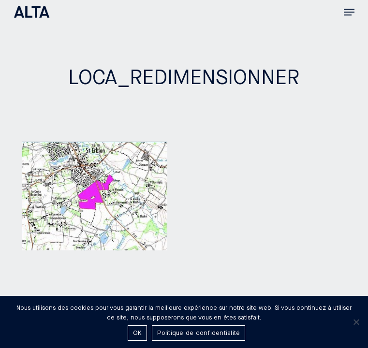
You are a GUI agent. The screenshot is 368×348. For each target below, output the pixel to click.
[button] (349, 12)
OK (137, 333)
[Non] (356, 322)
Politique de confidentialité (198, 333)
